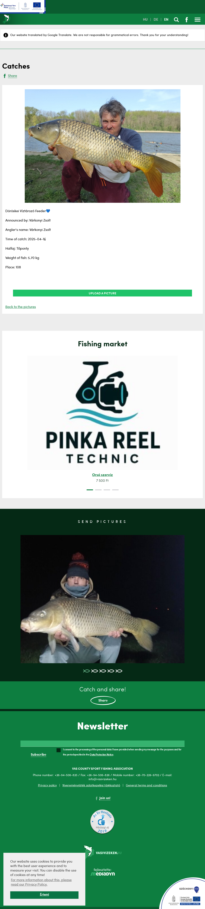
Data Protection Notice (101, 754)
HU (145, 20)
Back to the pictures (20, 307)
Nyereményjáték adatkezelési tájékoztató (91, 785)
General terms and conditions (146, 785)
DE (156, 20)
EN (166, 20)
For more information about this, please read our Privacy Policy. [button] (41, 882)
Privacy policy (47, 785)
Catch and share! (102, 696)
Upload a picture (102, 293)
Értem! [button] (44, 894)
